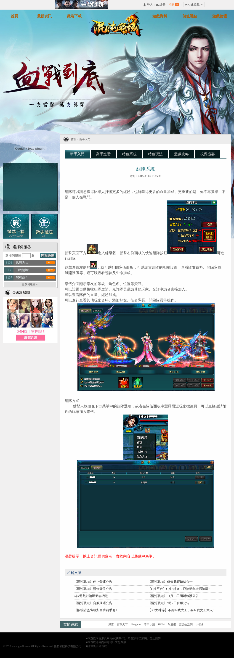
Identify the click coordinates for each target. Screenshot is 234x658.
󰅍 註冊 (160, 4)
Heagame (136, 624)
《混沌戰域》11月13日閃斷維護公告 (173, 596)
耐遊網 (172, 624)
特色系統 (129, 154)
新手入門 (84, 139)
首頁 (73, 139)
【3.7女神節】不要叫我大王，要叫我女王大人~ (181, 610)
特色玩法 (155, 154)
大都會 (200, 624)
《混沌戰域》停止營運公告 (93, 582)
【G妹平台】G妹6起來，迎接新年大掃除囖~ (179, 589)
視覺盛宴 (207, 154)
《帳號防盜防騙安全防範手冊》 (96, 610)
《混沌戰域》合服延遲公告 (93, 603)
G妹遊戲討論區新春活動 (91, 596)
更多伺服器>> (30, 284)
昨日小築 (149, 624)
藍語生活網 (186, 624)
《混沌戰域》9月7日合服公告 (168, 603)
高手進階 (103, 154)
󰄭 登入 (148, 4)
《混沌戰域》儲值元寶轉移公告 (170, 582)
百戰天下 (122, 624)
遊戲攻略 (181, 154)
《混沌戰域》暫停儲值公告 (93, 589)
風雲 (111, 624)
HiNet (161, 624)
